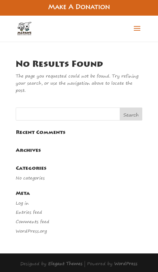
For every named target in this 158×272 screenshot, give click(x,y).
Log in (22, 203)
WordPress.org (31, 231)
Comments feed (32, 221)
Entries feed (29, 212)
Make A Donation (79, 8)
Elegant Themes (65, 263)
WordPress (125, 263)
